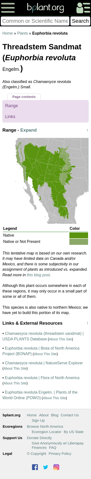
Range (11, 105)
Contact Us (70, 415)
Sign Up (38, 420)
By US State (74, 432)
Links (10, 116)
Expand (28, 130)
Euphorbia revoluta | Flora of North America (42, 378)
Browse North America (45, 426)
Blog (54, 415)
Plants (22, 33)
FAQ (52, 447)
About (44, 415)
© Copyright (36, 453)
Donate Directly (39, 438)
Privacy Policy (60, 453)
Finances (39, 447)
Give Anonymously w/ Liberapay (57, 443)
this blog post (38, 275)
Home (7, 33)
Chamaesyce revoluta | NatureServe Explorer (44, 363)
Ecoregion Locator (46, 432)
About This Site (60, 339)
